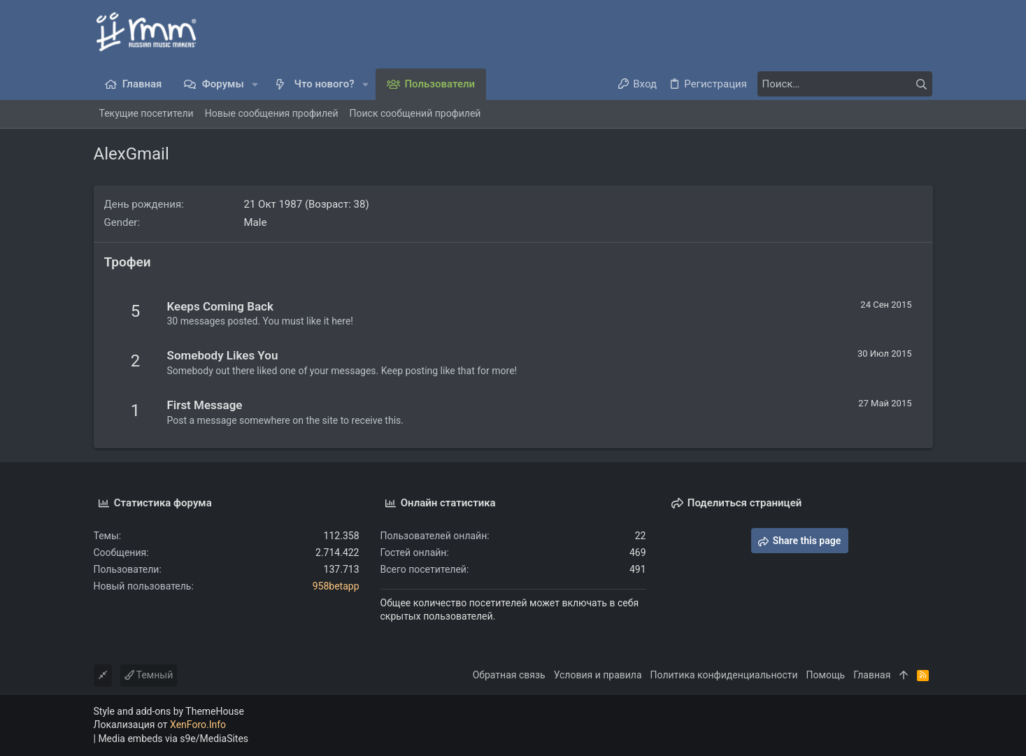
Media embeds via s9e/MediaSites (173, 738)
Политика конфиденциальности (724, 674)
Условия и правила (598, 674)
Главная (871, 674)
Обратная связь (509, 674)
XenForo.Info (198, 724)
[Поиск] (844, 84)
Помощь (826, 674)
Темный (148, 674)
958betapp (336, 586)
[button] (255, 84)
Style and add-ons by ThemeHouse (169, 711)
